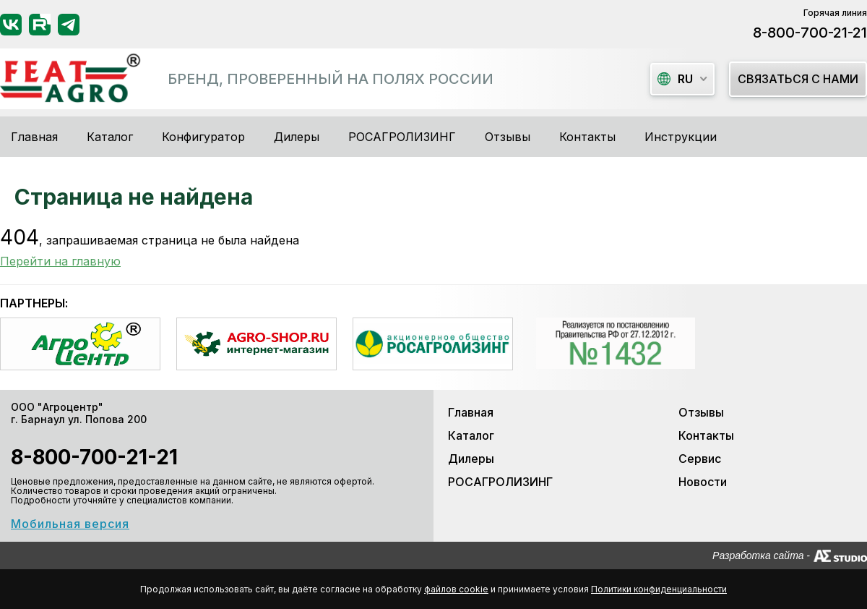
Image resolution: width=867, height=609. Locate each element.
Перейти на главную (60, 261)
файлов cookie (456, 589)
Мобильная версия (70, 523)
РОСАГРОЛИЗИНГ (402, 136)
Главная (34, 136)
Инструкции (680, 136)
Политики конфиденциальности (659, 589)
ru (675, 79)
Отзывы (507, 136)
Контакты (587, 136)
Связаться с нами (798, 79)
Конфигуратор (203, 136)
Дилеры (296, 136)
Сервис (699, 458)
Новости (702, 481)
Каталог (471, 435)
